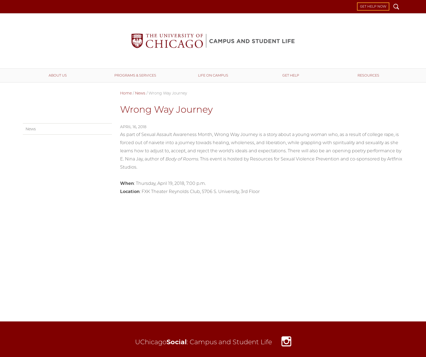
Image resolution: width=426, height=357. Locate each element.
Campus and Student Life (213, 41)
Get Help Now (373, 6)
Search (396, 7)
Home (126, 93)
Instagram (286, 342)
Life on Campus (213, 75)
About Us (58, 75)
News (140, 93)
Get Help (290, 75)
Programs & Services (135, 75)
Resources (368, 75)
